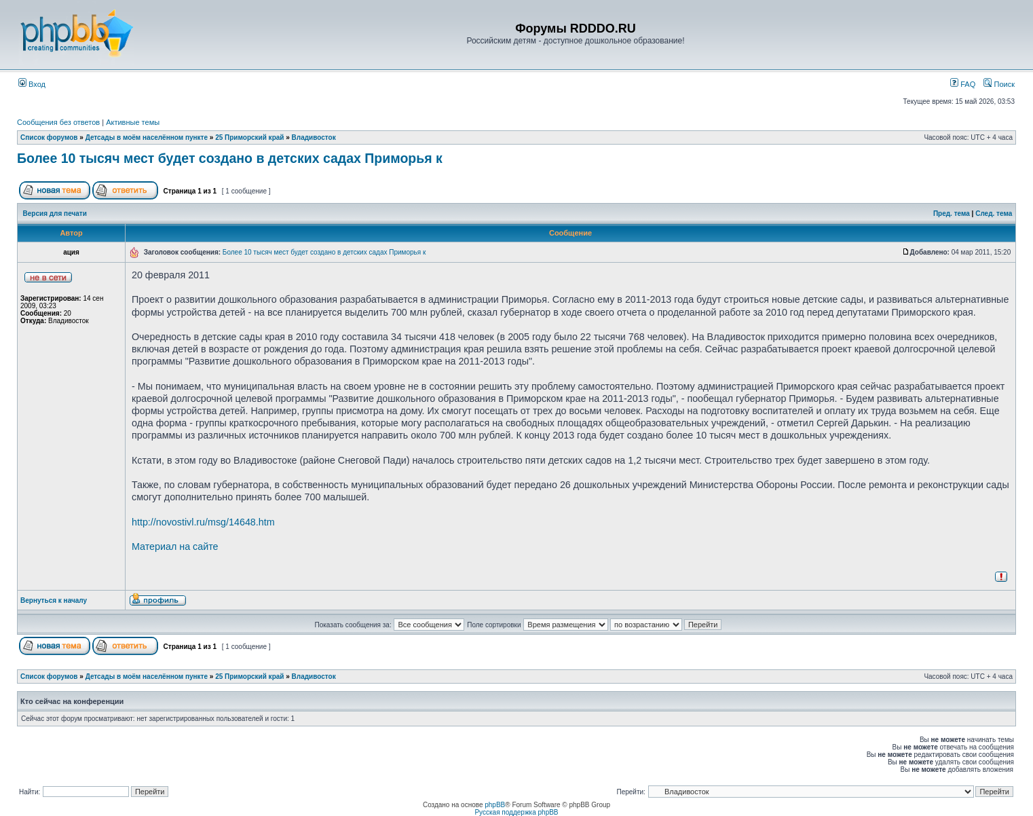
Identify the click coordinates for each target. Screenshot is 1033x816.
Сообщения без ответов (58, 122)
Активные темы (132, 122)
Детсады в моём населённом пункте (147, 137)
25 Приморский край (249, 137)
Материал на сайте (175, 546)
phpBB (495, 805)
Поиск (999, 84)
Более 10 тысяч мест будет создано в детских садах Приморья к (230, 158)
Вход (31, 84)
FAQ (962, 84)
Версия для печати (55, 213)
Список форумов (49, 137)
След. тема (993, 213)
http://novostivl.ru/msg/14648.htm (203, 522)
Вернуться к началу (53, 600)
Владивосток (314, 137)
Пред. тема (951, 213)
